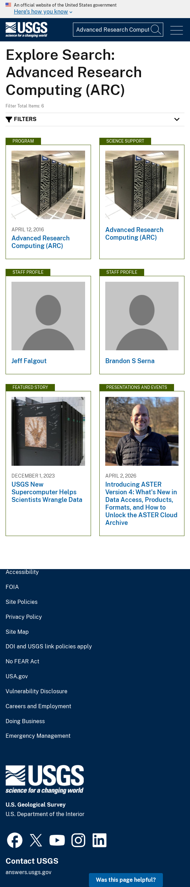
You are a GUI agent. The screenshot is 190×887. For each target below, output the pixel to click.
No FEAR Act (22, 661)
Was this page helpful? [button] (126, 880)
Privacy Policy (24, 617)
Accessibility (22, 572)
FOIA (12, 587)
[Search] (156, 30)
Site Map (17, 632)
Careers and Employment (38, 706)
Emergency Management (38, 736)
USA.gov (17, 676)
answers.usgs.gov (28, 872)
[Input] (118, 30)
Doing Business (25, 721)
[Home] (26, 35)
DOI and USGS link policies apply (49, 647)
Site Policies (22, 602)
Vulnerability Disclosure (36, 691)
